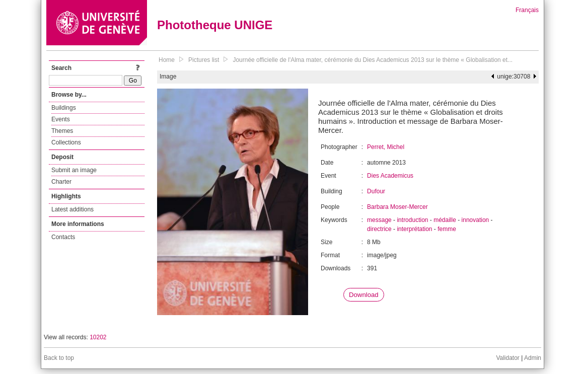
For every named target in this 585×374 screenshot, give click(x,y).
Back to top (59, 357)
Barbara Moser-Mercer (397, 206)
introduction (412, 219)
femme (446, 229)
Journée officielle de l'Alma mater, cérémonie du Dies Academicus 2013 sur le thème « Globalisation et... (373, 59)
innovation (475, 219)
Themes (62, 130)
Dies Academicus (390, 175)
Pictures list (203, 59)
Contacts (63, 237)
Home (167, 59)
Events (60, 119)
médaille (444, 219)
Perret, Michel (385, 147)
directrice (379, 229)
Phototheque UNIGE (214, 25)
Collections (66, 142)
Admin (532, 357)
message (379, 219)
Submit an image (74, 170)
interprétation (414, 229)
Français (527, 10)
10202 (98, 337)
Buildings (63, 107)
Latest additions (72, 209)
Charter (61, 181)
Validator (507, 357)
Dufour (376, 191)
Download (364, 294)
